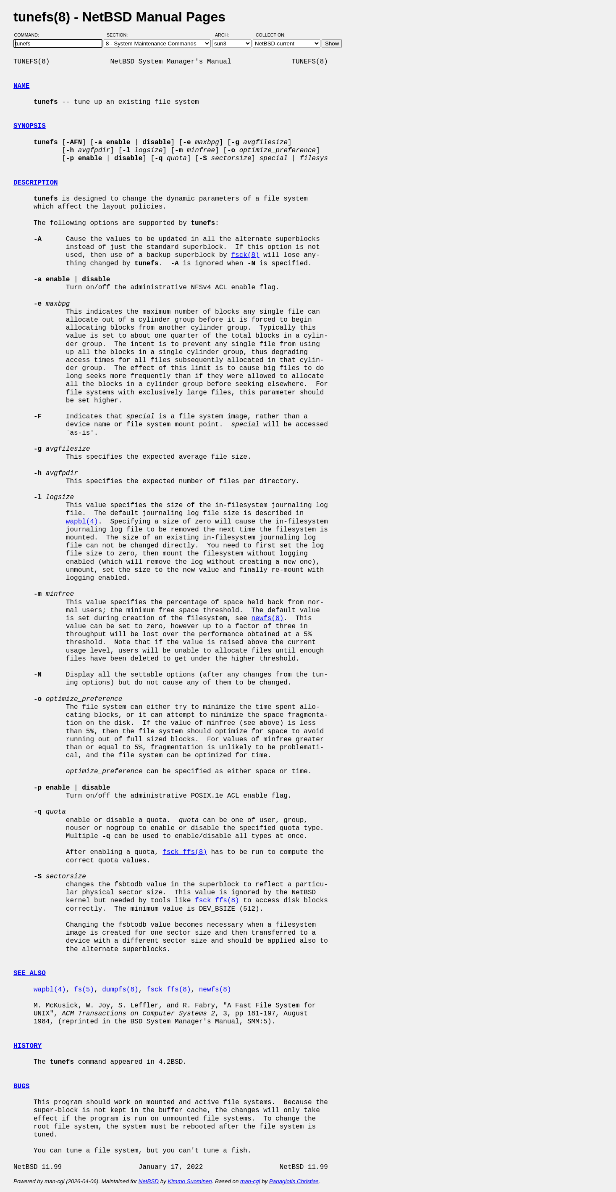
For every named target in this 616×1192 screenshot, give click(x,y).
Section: (119, 34)
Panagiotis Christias (294, 1181)
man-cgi (250, 1181)
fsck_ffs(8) (185, 852)
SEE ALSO (29, 973)
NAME (21, 86)
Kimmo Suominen (190, 1181)
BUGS (21, 1086)
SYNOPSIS (29, 126)
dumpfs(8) (120, 989)
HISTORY (27, 1046)
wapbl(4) (82, 521)
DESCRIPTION (35, 183)
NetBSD (149, 1181)
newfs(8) (267, 618)
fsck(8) (245, 255)
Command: (29, 34)
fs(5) (84, 989)
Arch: (225, 34)
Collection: (271, 34)
